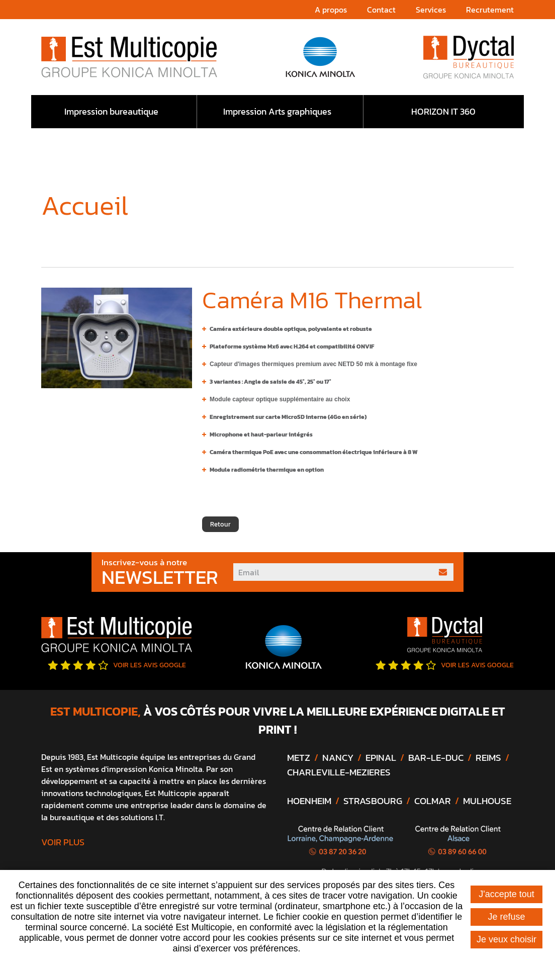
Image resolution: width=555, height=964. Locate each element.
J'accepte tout (506, 894)
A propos (331, 9)
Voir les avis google (117, 665)
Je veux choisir (506, 939)
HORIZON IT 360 (443, 111)
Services (431, 9)
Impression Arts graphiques (277, 111)
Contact (381, 9)
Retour (220, 524)
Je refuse (506, 917)
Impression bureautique (111, 111)
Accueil (45, 233)
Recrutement (490, 9)
